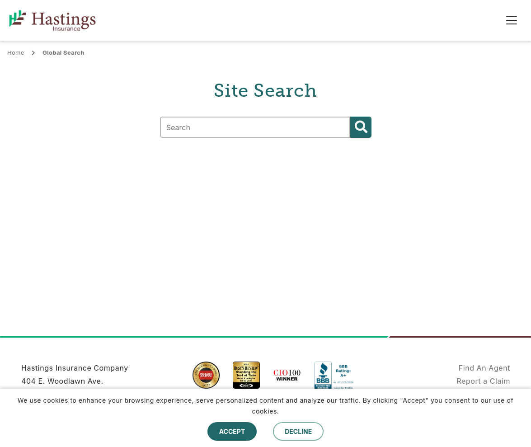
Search (360, 127)
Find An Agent (484, 367)
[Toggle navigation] (511, 20)
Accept (232, 431)
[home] (59, 20)
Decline (298, 431)
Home (15, 52)
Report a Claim (483, 381)
